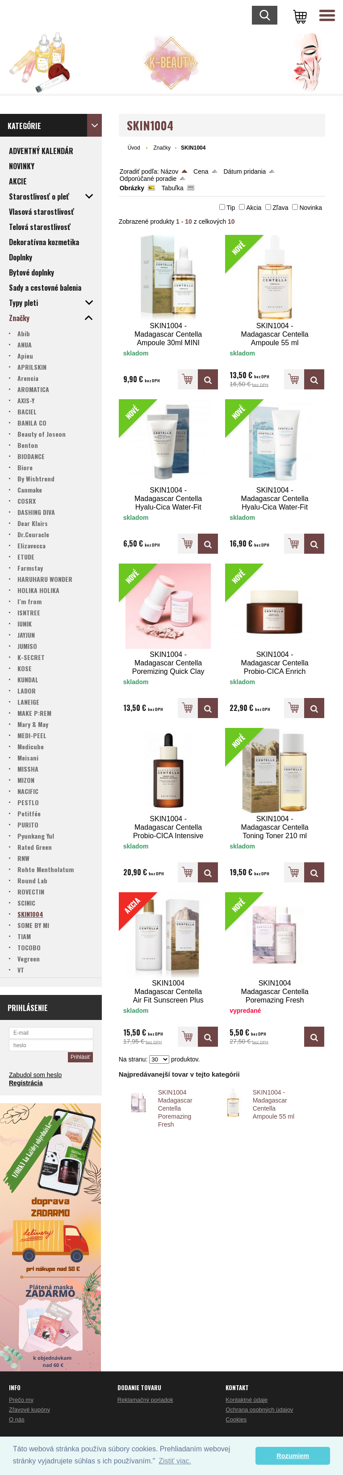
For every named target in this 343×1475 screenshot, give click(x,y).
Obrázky (132, 188)
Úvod (134, 148)
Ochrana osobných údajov (259, 1409)
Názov (170, 171)
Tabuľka (173, 188)
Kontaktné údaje (247, 1399)
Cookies (236, 1419)
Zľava (280, 207)
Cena (200, 171)
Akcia (253, 207)
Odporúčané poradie (148, 178)
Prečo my (21, 1399)
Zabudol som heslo (35, 1074)
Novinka (310, 207)
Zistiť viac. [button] (175, 1461)
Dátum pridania (244, 171)
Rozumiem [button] (292, 1455)
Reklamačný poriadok (145, 1399)
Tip (230, 207)
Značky (162, 148)
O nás (17, 1419)
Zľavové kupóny (29, 1409)
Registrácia (25, 1082)
